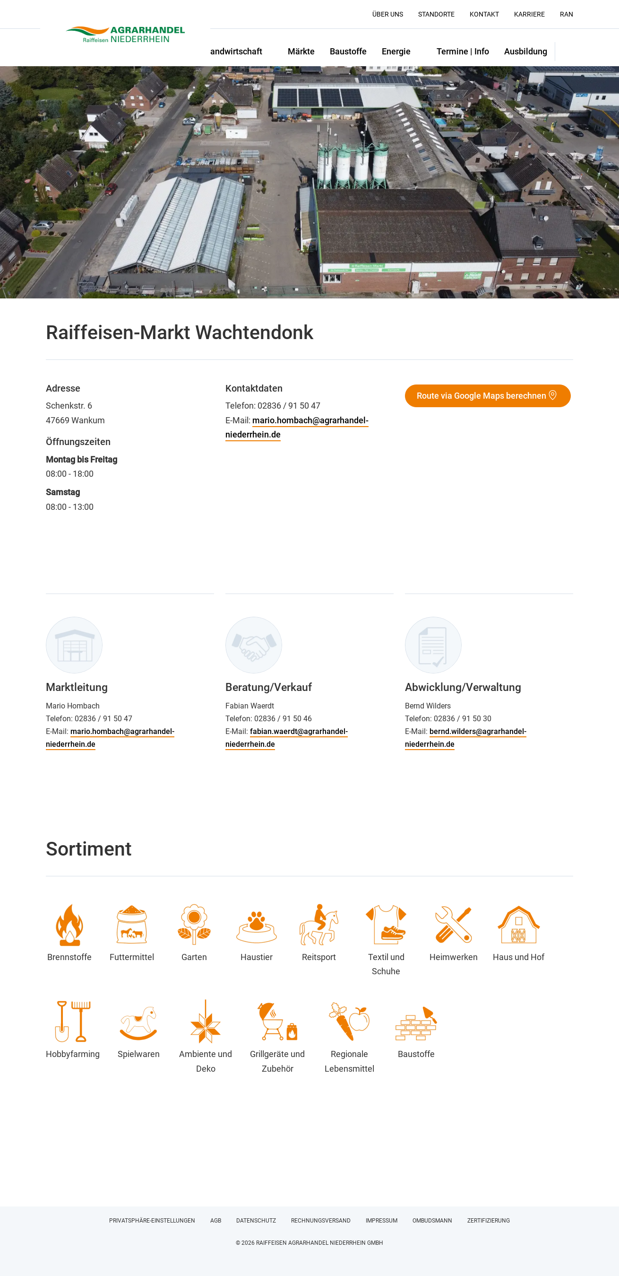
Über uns (387, 14)
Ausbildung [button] (525, 51)
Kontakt (484, 14)
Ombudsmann (432, 1220)
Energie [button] (396, 51)
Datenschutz (256, 1220)
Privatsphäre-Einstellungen (152, 1220)
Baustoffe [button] (348, 51)
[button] (564, 51)
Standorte (436, 14)
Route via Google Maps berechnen (481, 396)
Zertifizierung (488, 1220)
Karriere (529, 14)
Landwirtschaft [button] (234, 51)
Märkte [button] (301, 51)
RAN (566, 14)
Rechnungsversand (321, 1220)
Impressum (381, 1220)
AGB (215, 1220)
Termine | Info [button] (463, 51)
